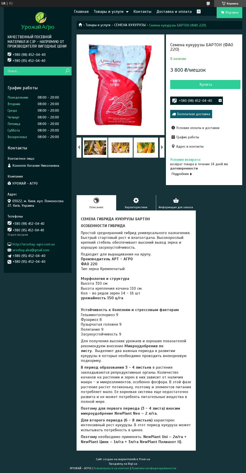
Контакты (142, 11)
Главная (81, 11)
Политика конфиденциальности (154, 468)
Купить (206, 84)
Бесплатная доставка (193, 114)
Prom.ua (144, 459)
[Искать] (67, 71)
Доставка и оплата (174, 11)
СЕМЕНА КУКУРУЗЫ (130, 25)
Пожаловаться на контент (111, 468)
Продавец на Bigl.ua (123, 463)
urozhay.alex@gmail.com (31, 250)
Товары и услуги (109, 11)
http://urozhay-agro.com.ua (34, 244)
